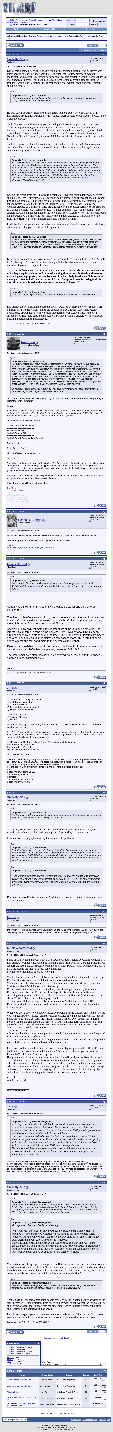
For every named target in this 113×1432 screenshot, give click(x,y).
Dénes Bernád (17, 564)
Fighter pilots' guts (14, 1392)
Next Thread (64, 1338)
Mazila (11, 917)
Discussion (56, 20)
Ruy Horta (28, 342)
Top (108, 1420)
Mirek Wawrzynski (19, 948)
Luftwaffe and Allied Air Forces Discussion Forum (30, 20)
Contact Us (76, 1420)
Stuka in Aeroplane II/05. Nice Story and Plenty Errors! (21, 1404)
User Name (71, 21)
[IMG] (9, 1362)
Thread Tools (85, 50)
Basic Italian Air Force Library (19, 1386)
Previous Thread (51, 1338)
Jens (10, 687)
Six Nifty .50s (16, 59)
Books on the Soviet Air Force (19, 1380)
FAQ (16, 29)
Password (70, 24)
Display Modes (99, 50)
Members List (49, 29)
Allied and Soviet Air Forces (21, 22)
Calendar (90, 29)
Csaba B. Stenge (29, 520)
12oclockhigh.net (89, 1420)
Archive (102, 1420)
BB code (10, 1358)
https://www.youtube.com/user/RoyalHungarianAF (31, 547)
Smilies (10, 1360)
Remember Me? (98, 21)
